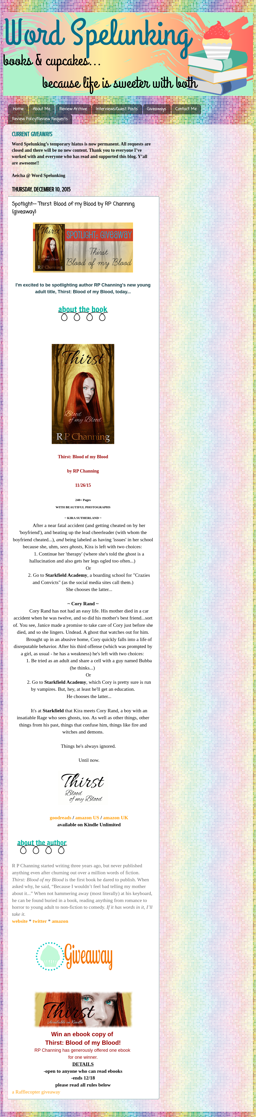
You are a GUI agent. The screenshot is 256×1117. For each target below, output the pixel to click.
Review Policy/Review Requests (40, 119)
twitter (40, 921)
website (20, 921)
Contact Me (186, 109)
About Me (41, 109)
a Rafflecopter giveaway (36, 1091)
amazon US (87, 817)
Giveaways (156, 109)
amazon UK (115, 817)
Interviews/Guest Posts (117, 109)
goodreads (61, 817)
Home (18, 109)
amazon (60, 921)
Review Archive (73, 109)
